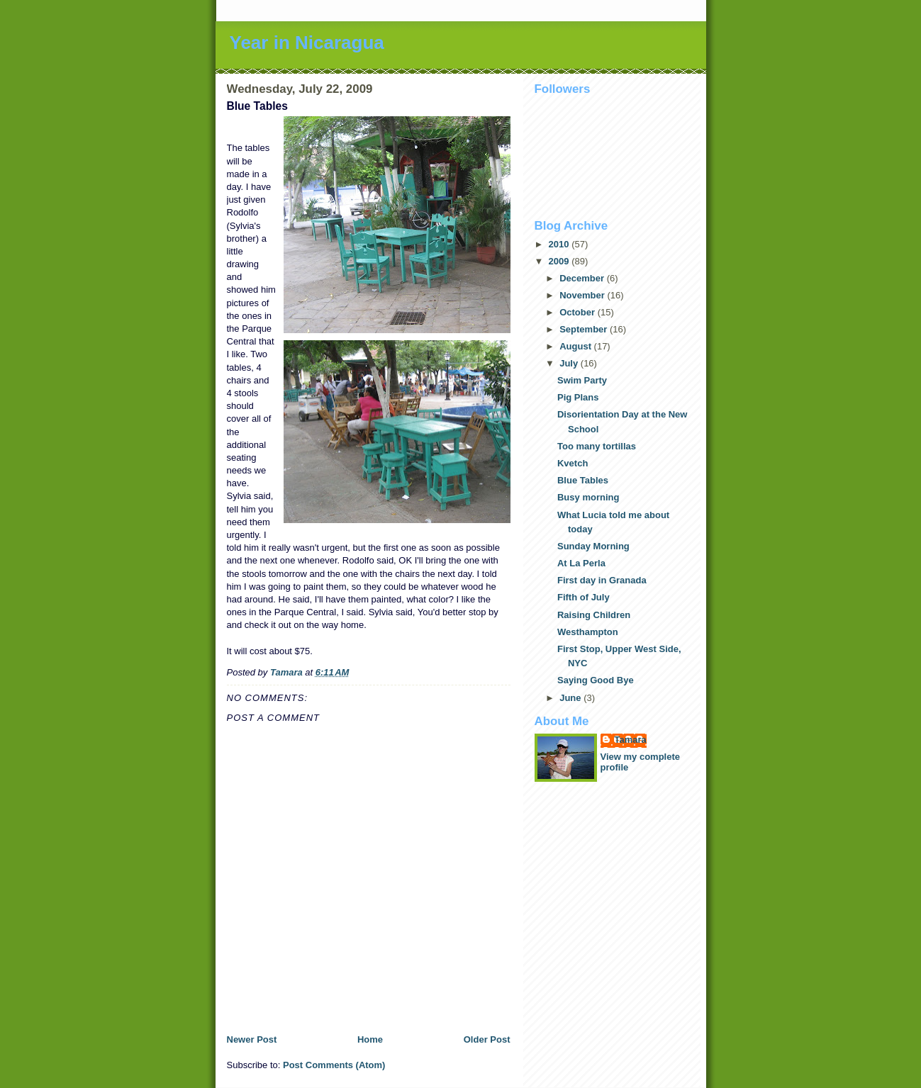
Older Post (487, 1039)
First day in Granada (602, 580)
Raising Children (593, 615)
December (582, 278)
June (571, 697)
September (584, 329)
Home (370, 1039)
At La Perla (581, 563)
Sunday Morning (593, 546)
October (578, 312)
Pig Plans (578, 397)
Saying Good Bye (595, 680)
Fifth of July (583, 597)
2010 (560, 244)
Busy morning (588, 497)
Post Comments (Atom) (334, 1065)
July (570, 363)
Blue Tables (582, 480)
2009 (560, 261)
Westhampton (587, 632)
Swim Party (582, 380)
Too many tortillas (596, 446)
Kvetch (572, 463)
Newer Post (252, 1039)
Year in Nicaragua (307, 42)
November (583, 295)
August (576, 346)
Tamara (631, 739)
